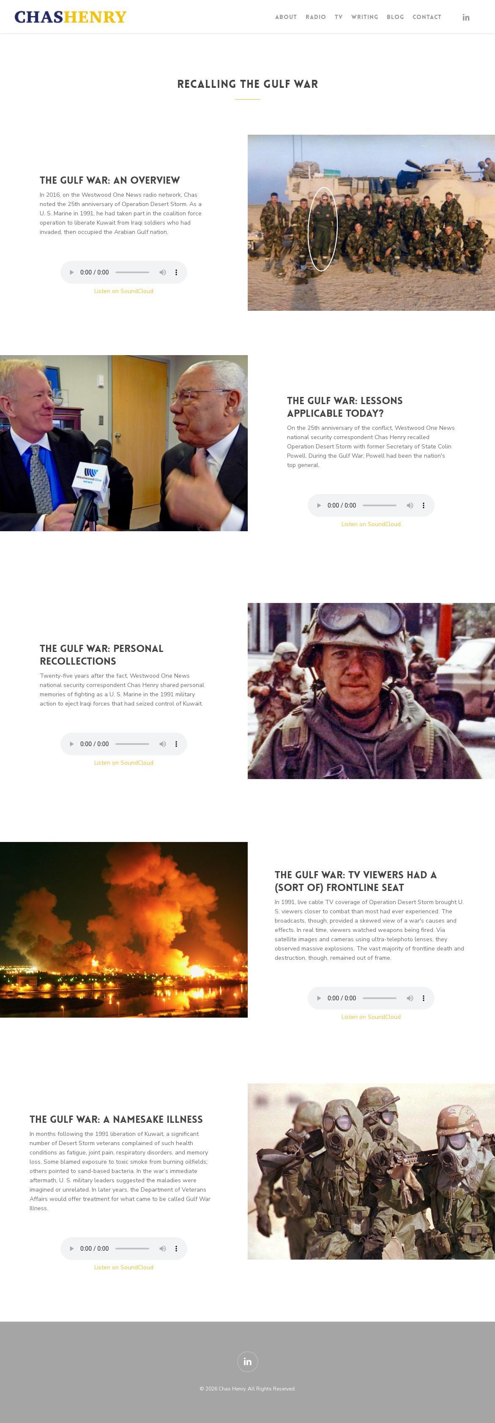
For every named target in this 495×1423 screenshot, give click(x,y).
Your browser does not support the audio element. (123, 272)
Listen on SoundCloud (123, 291)
